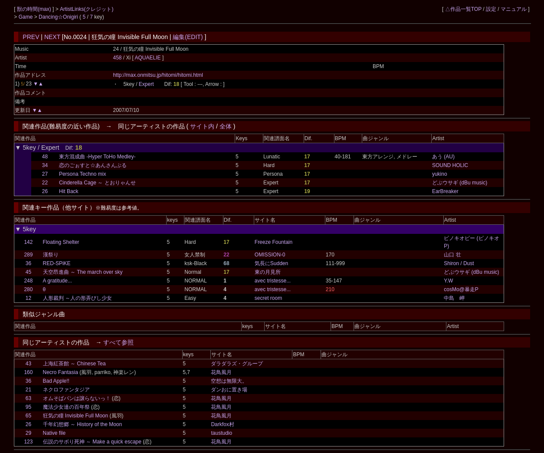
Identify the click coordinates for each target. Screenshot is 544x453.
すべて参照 (118, 342)
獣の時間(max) (34, 9)
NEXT (52, 36)
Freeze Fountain (273, 242)
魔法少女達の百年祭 (66, 407)
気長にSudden (271, 263)
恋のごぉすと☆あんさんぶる (93, 165)
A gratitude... (57, 281)
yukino (439, 174)
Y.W (448, 281)
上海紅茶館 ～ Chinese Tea (74, 364)
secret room (268, 298)
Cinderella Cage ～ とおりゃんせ (97, 183)
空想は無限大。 (229, 381)
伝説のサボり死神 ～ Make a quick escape (92, 442)
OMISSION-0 (270, 255)
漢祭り (51, 255)
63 (28, 398)
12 (28, 298)
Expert (146, 84)
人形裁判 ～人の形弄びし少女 (77, 298)
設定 (491, 9)
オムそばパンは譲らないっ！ (77, 398)
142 (28, 242)
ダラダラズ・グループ (237, 364)
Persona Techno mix (82, 174)
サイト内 (202, 126)
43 (28, 364)
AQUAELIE (148, 58)
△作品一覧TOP (463, 9)
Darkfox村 (222, 424)
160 (28, 372)
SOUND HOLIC (450, 165)
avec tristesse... (273, 281)
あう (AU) (443, 157)
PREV (31, 36)
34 (45, 165)
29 (28, 433)
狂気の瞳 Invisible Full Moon (75, 416)
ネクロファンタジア (66, 390)
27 (45, 174)
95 (28, 407)
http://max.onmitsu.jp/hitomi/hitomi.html (158, 75)
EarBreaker (445, 191)
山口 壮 (452, 255)
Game (26, 17)
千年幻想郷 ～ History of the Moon (82, 424)
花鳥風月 (221, 372)
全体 (226, 126)
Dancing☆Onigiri (59, 17)
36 (28, 263)
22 (45, 183)
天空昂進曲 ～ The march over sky (83, 272)
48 (45, 157)
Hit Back (69, 191)
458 (117, 58)
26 (45, 191)
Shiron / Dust (459, 263)
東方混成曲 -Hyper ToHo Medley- (97, 157)
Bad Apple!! (56, 381)
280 (28, 289)
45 (28, 272)
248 (28, 281)
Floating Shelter (61, 242)
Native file (54, 433)
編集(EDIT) (188, 36)
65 (28, 416)
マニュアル (514, 9)
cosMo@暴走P (461, 289)
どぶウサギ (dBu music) (459, 183)
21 (28, 390)
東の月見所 (268, 272)
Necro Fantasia (60, 372)
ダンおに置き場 (229, 390)
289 (28, 255)
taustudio (221, 433)
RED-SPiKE (57, 263)
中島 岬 (454, 298)
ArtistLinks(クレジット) (86, 9)
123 (28, 442)
